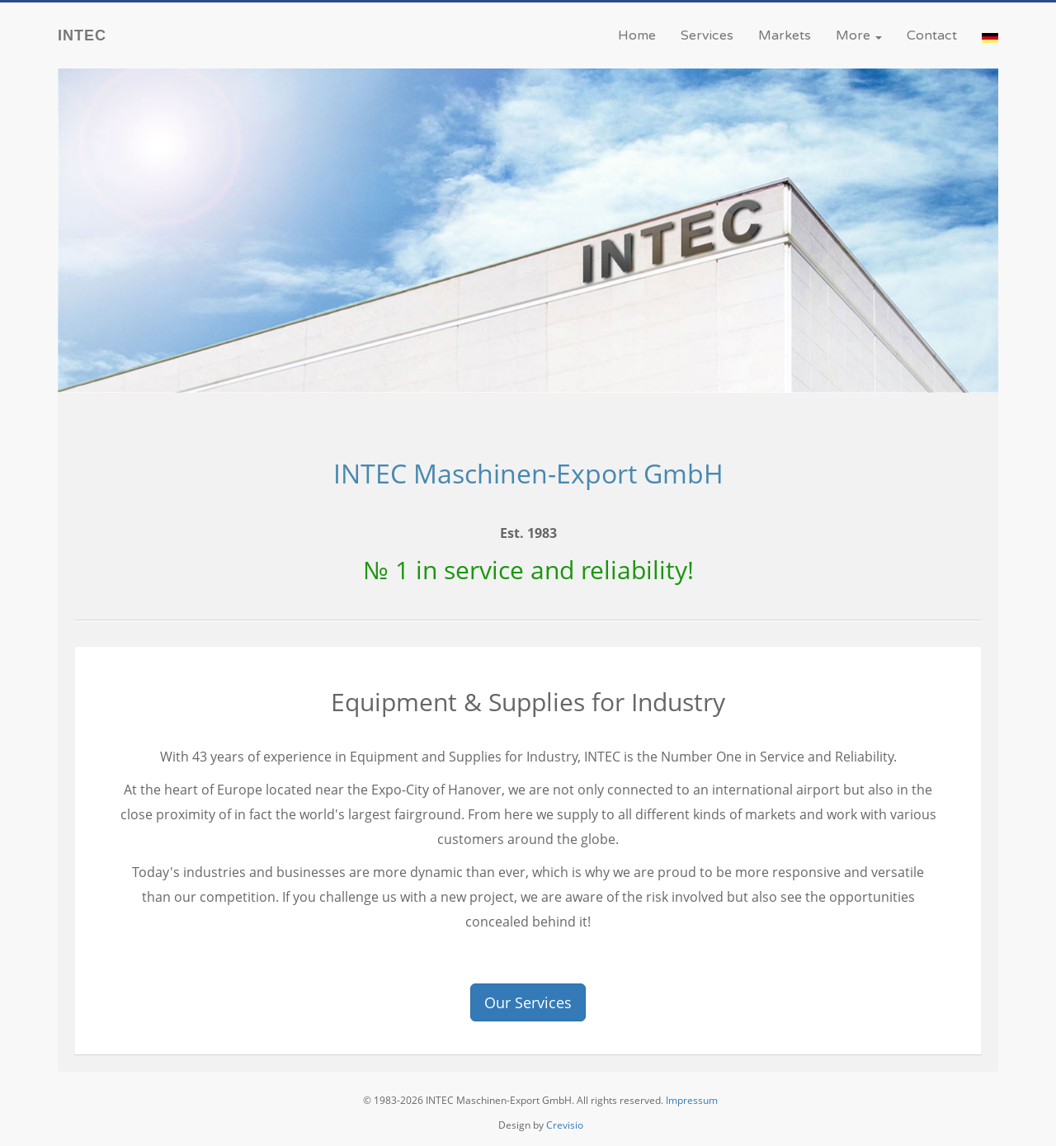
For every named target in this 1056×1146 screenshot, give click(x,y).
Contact (932, 35)
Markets (784, 35)
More (859, 35)
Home (637, 35)
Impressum (692, 1100)
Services (707, 35)
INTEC (82, 35)
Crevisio (564, 1125)
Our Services (528, 1002)
